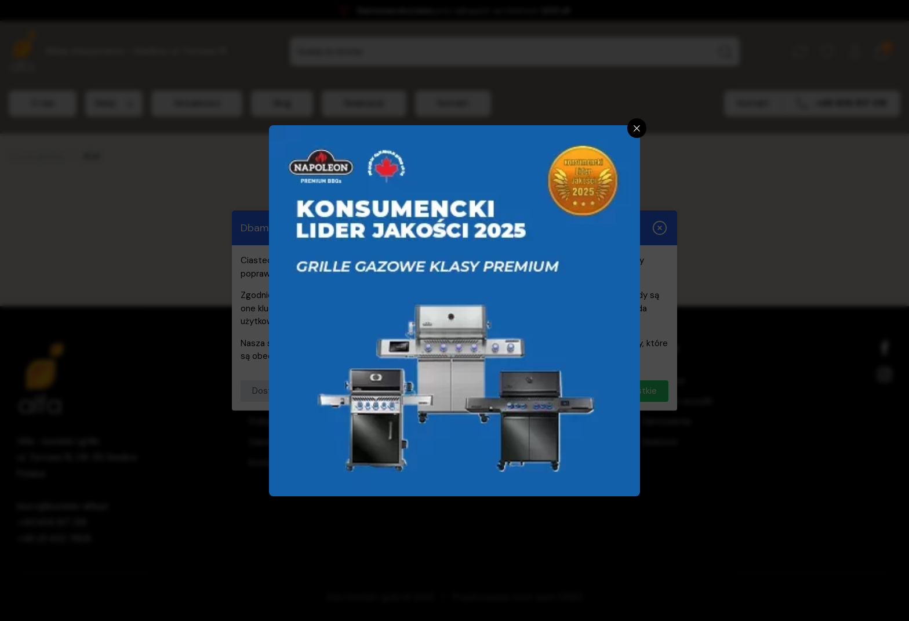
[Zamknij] (637, 128)
